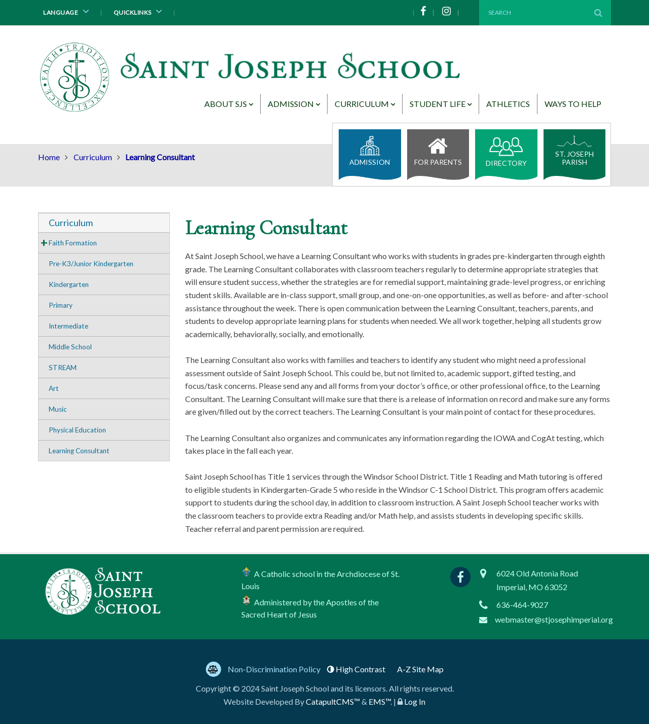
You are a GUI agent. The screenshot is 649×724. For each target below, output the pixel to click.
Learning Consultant (79, 451)
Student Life (437, 103)
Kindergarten (69, 284)
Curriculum (362, 103)
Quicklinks (140, 11)
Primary (61, 305)
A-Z (420, 669)
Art (54, 388)
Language (67, 11)
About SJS (225, 103)
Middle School (70, 347)
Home (49, 157)
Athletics (508, 103)
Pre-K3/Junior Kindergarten (91, 264)
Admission (291, 103)
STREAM (63, 368)
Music (58, 409)
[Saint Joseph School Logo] (252, 80)
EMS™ (379, 701)
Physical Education (77, 430)
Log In (414, 701)
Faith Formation (73, 243)
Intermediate (68, 326)
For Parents (438, 149)
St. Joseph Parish (574, 150)
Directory (506, 152)
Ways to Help (573, 103)
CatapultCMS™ (333, 701)
